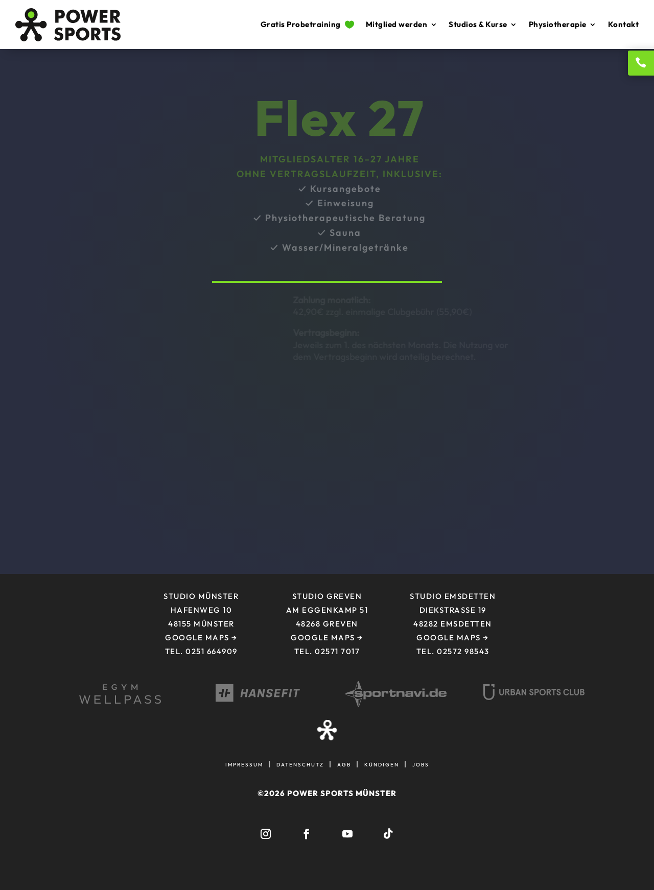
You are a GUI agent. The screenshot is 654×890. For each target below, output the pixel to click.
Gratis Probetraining (308, 24)
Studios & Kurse (478, 24)
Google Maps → (327, 637)
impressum (244, 763)
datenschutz (300, 763)
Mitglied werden (397, 24)
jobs (420, 763)
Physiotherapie (558, 24)
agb (344, 763)
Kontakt (623, 24)
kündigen (381, 763)
